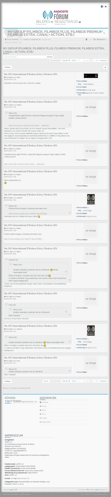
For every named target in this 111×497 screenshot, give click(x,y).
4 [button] (84, 60)
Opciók (46, 381)
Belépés (44, 22)
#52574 (8, 149)
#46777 (8, 228)
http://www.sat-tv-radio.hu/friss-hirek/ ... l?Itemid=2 (29, 125)
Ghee (18, 77)
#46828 (8, 198)
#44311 (8, 252)
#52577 (8, 105)
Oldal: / (66, 60)
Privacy (43, 406)
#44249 (8, 329)
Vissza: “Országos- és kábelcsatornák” (17, 388)
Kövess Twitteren (21, 399)
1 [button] (78, 60)
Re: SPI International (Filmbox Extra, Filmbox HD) (30, 74)
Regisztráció (68, 22)
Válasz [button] (7, 67)
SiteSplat (97, 490)
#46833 (8, 174)
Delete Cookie (45, 422)
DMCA (43, 410)
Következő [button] (103, 60)
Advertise (44, 402)
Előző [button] (74, 60)
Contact (43, 418)
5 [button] (87, 60)
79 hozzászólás (55, 60)
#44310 (8, 296)
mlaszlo (19, 198)
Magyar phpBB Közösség (22, 494)
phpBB (11, 490)
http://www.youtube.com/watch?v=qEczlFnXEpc (28, 213)
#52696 (8, 77)
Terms (43, 414)
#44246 (8, 361)
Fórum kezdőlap (12, 39)
